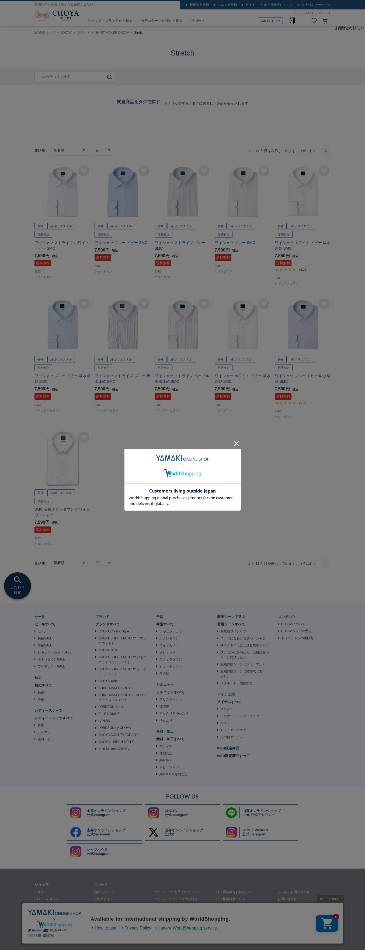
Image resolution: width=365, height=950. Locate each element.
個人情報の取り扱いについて (104, 941)
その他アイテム (231, 737)
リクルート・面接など (236, 683)
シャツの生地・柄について (113, 913)
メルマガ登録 (227, 5)
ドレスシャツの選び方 (297, 638)
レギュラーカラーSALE (55, 652)
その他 (164, 673)
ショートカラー (170, 666)
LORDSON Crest (111, 707)
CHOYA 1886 (108, 681)
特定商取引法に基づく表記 (152, 941)
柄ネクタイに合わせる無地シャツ (244, 645)
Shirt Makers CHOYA (114, 749)
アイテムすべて (229, 702)
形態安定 (165, 753)
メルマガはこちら (290, 906)
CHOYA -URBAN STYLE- (117, 742)
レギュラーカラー (172, 631)
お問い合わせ (287, 899)
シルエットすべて (170, 692)
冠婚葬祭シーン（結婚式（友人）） (241, 673)
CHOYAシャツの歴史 (296, 631)
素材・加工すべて (170, 739)
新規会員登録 (199, 5)
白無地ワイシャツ (233, 631)
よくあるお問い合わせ (293, 892)
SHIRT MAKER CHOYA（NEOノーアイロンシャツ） (122, 697)
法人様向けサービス (316, 5)
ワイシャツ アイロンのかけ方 (176, 899)
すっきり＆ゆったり (174, 713)
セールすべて (44, 624)
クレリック (167, 652)
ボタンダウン (169, 638)
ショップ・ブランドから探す (110, 21)
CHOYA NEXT (109, 650)
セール (42, 631)
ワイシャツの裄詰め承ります (237, 906)
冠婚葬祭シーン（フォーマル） (243, 664)
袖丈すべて (43, 685)
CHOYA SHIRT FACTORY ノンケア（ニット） (123, 671)
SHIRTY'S (41, 920)
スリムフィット (170, 699)
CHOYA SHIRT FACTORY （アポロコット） (123, 640)
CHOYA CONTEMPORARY (118, 735)
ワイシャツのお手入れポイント (177, 892)
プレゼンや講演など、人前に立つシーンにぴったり (244, 654)
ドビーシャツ (169, 767)
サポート (198, 21)
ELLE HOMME (109, 714)
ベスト (225, 723)
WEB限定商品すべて (233, 756)
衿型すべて (165, 624)
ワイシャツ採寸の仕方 (110, 906)
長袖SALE (45, 638)
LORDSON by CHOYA (115, 728)
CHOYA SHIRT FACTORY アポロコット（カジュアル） (123, 659)
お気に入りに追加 (83, 170)
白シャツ (165, 746)
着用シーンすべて (231, 624)
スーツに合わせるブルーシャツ (243, 638)
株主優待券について (278, 5)
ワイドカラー (169, 645)
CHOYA (56, 17)
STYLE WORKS (46, 899)
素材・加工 (46, 739)
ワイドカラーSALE (51, 666)
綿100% (165, 760)
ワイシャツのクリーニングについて (181, 906)
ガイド (250, 5)
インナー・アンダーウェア (239, 716)
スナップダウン (170, 659)
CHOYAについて (293, 624)
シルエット (46, 732)
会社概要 (68, 941)
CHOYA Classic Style (114, 631)
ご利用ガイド (103, 899)
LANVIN (104, 721)
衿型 (41, 725)
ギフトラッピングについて (113, 920)
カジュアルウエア (233, 730)
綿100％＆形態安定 (173, 774)
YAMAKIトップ (270, 21)
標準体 (164, 706)
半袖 (41, 699)
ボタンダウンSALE (51, 659)
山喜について (44, 941)
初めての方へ (103, 892)
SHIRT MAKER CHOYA (112, 33)
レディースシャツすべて (53, 718)
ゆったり (165, 720)
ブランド (83, 33)
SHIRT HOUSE (45, 913)
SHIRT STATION (46, 906)
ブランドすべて (107, 624)
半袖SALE (45, 645)
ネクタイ (226, 709)
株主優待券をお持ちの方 (234, 892)
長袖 (41, 692)
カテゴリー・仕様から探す (162, 21)
